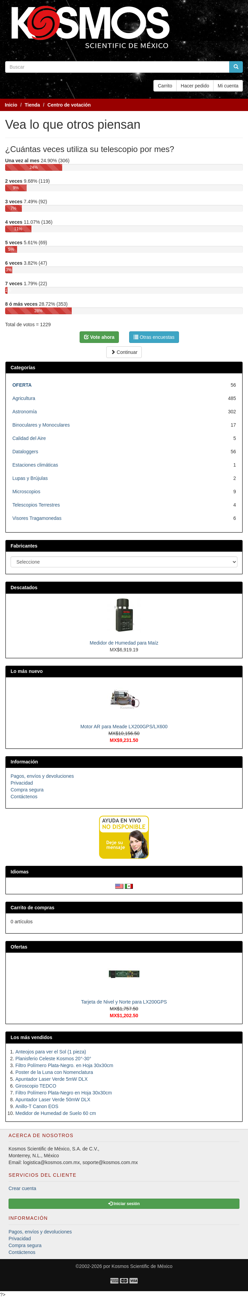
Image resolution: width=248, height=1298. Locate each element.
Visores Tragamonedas (36, 518)
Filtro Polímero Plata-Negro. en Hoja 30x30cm (64, 1065)
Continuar (124, 352)
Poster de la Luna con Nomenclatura (54, 1072)
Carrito (165, 85)
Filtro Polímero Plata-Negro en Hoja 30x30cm (63, 1092)
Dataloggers (25, 451)
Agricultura (23, 398)
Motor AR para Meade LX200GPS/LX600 (123, 726)
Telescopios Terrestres (36, 505)
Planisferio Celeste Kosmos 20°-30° (53, 1058)
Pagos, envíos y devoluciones (42, 776)
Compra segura (27, 789)
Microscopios (26, 491)
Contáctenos (24, 796)
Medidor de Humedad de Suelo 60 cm (55, 1113)
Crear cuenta (22, 1188)
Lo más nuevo (27, 671)
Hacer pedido (195, 85)
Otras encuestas (154, 337)
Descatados (24, 587)
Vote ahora (99, 337)
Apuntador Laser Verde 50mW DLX (52, 1099)
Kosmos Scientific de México (142, 1266)
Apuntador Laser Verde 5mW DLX (51, 1079)
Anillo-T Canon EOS (36, 1106)
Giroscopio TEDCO (35, 1086)
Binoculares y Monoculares (41, 425)
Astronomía (24, 411)
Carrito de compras (32, 907)
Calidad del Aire (29, 438)
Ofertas (19, 947)
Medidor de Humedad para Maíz (124, 643)
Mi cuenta (228, 85)
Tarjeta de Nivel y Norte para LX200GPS (124, 1002)
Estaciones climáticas (35, 465)
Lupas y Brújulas (30, 478)
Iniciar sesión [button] (124, 1203)
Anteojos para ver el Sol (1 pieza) (50, 1051)
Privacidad (22, 783)
